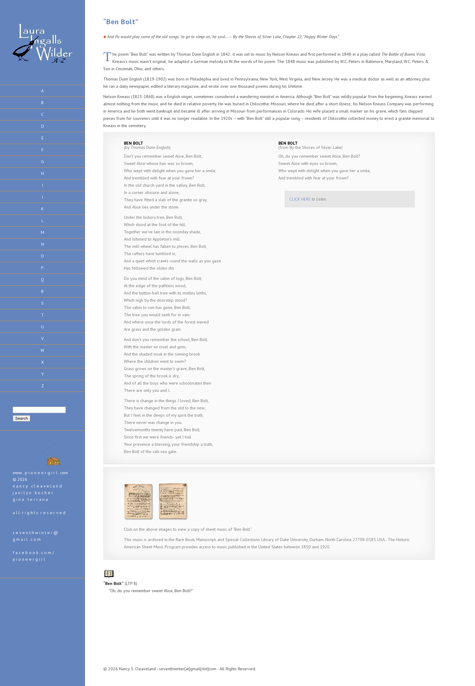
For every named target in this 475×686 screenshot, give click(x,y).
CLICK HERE (300, 199)
